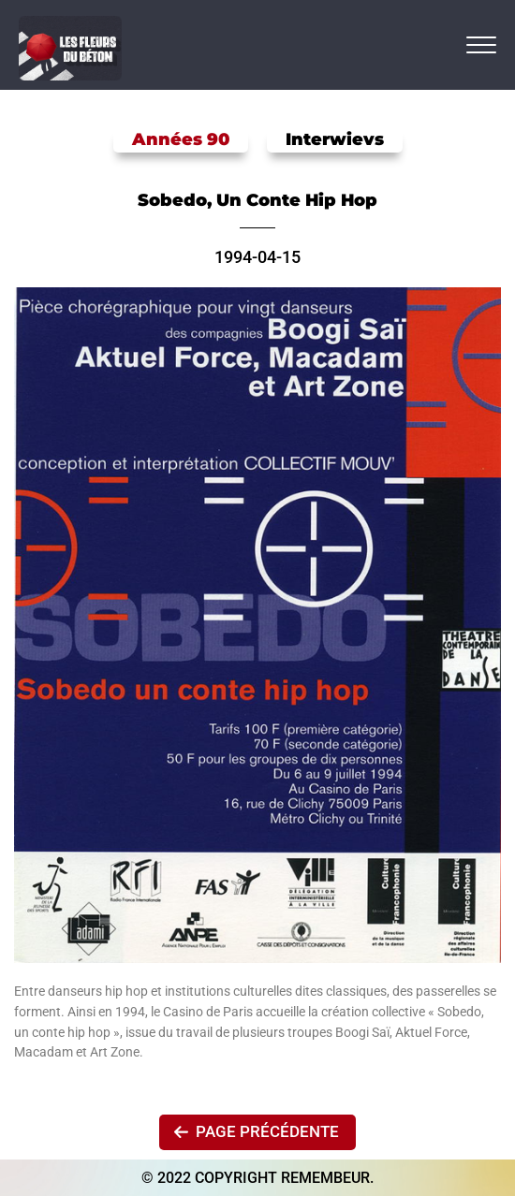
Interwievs (335, 139)
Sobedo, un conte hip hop (257, 200)
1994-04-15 (257, 257)
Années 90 (180, 139)
